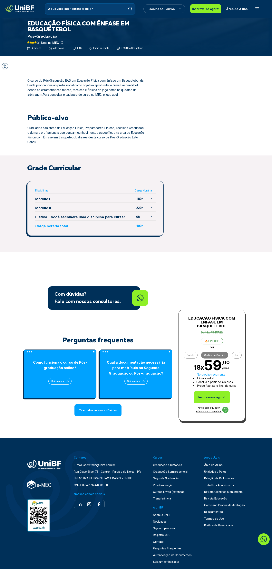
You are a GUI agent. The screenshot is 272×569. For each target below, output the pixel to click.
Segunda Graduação (166, 478)
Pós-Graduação (163, 484)
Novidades (160, 521)
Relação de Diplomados (219, 478)
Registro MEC (161, 534)
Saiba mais (59, 381)
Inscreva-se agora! (205, 9)
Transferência (162, 498)
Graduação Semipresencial (170, 471)
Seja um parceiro (164, 528)
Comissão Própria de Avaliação (224, 504)
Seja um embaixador (166, 561)
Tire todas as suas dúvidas (98, 410)
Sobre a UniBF (162, 514)
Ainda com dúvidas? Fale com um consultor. (212, 409)
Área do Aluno (236, 8)
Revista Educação (215, 498)
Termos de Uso (214, 518)
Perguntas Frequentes (167, 547)
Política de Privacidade (218, 524)
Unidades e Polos (215, 471)
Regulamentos (213, 511)
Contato (158, 541)
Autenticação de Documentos (172, 554)
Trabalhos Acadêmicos (219, 484)
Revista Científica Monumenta (223, 491)
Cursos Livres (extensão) (169, 491)
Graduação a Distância (167, 464)
